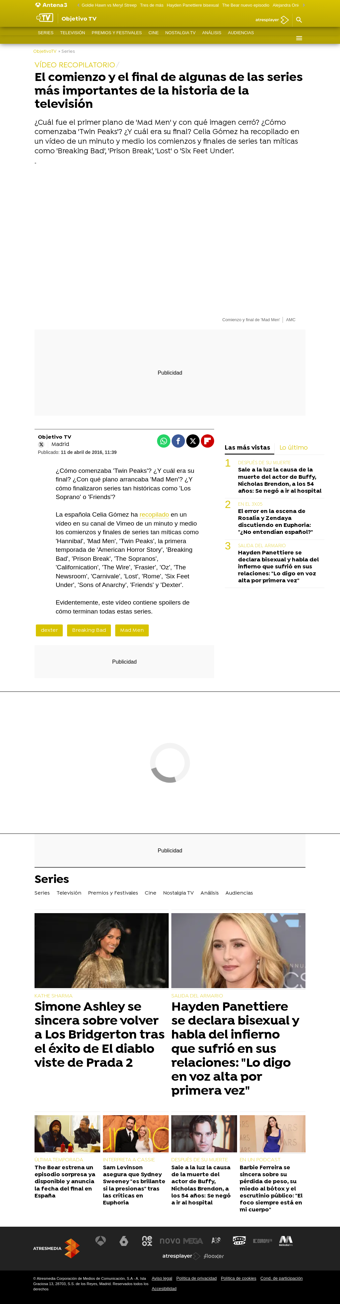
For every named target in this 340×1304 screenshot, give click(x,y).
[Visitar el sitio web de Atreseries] (216, 1241)
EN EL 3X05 (250, 504)
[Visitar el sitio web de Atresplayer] (182, 1256)
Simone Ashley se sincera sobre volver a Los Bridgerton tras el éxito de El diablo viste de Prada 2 (100, 1035)
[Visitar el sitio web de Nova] (170, 1241)
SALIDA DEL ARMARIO (262, 546)
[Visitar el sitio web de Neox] (147, 1241)
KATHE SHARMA (54, 996)
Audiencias (241, 38)
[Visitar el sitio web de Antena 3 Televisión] (101, 1241)
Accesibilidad (164, 1288)
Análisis (211, 38)
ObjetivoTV (44, 51)
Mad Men (132, 630)
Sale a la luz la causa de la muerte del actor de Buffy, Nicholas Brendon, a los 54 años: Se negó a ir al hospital (279, 480)
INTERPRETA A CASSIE (129, 1160)
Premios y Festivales (117, 38)
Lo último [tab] (294, 448)
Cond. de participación (281, 1278)
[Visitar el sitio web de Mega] (193, 1241)
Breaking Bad (89, 630)
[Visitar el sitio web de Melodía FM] (286, 1241)
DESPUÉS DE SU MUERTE (264, 463)
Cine (153, 38)
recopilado (154, 514)
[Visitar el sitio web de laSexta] (124, 1241)
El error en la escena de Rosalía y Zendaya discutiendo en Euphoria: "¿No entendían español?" (275, 522)
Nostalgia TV (180, 38)
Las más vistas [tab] (247, 448)
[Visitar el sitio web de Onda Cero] (239, 1241)
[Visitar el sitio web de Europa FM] (263, 1241)
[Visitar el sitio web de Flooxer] (214, 1256)
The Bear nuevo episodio (245, 5)
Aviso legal (162, 1278)
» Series (66, 51)
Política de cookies (238, 1278)
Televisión (72, 38)
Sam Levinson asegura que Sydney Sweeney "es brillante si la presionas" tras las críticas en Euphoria (134, 1185)
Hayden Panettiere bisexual (193, 5)
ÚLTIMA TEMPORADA (59, 1160)
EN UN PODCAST (260, 1160)
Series (45, 38)
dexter (49, 630)
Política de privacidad (196, 1278)
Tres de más (152, 5)
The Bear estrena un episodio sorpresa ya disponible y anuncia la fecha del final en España (65, 1181)
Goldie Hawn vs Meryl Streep (109, 5)
